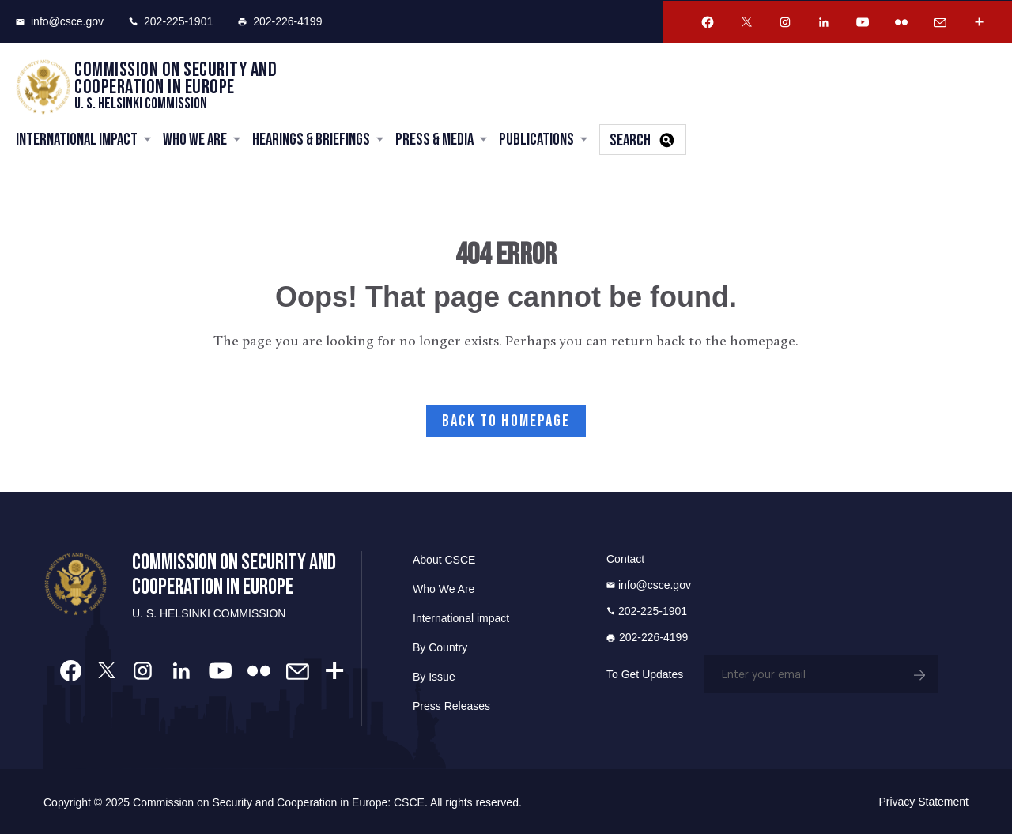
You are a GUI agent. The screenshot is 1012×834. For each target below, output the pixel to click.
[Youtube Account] (862, 22)
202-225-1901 (171, 21)
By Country (440, 647)
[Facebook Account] (707, 22)
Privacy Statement (923, 801)
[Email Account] (940, 22)
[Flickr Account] (901, 22)
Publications (536, 139)
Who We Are (195, 139)
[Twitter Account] (746, 22)
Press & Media (434, 139)
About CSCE (444, 559)
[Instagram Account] (785, 22)
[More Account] (978, 22)
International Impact (77, 139)
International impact (461, 618)
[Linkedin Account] (823, 22)
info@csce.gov (60, 21)
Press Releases (451, 706)
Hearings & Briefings (311, 139)
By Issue (434, 676)
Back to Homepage (506, 421)
